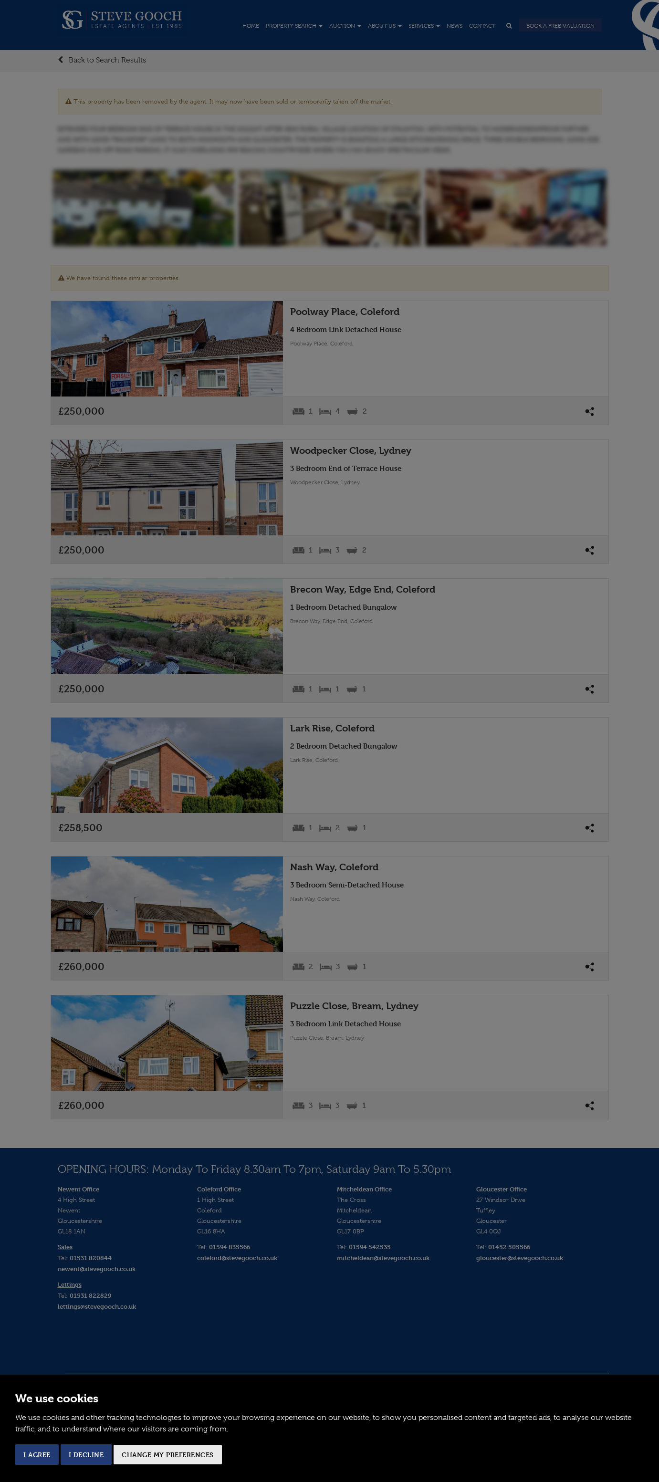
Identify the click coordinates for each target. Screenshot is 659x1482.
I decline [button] (86, 1455)
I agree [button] (37, 1455)
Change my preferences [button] (168, 1455)
